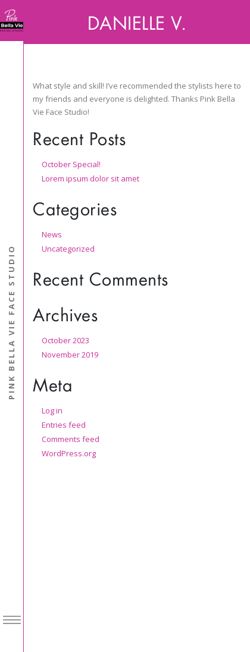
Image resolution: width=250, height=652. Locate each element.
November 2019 (70, 354)
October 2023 (65, 340)
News (52, 234)
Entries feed (64, 424)
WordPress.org (69, 453)
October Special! (71, 164)
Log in (52, 410)
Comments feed (70, 439)
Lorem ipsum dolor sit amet (90, 178)
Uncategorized (68, 248)
